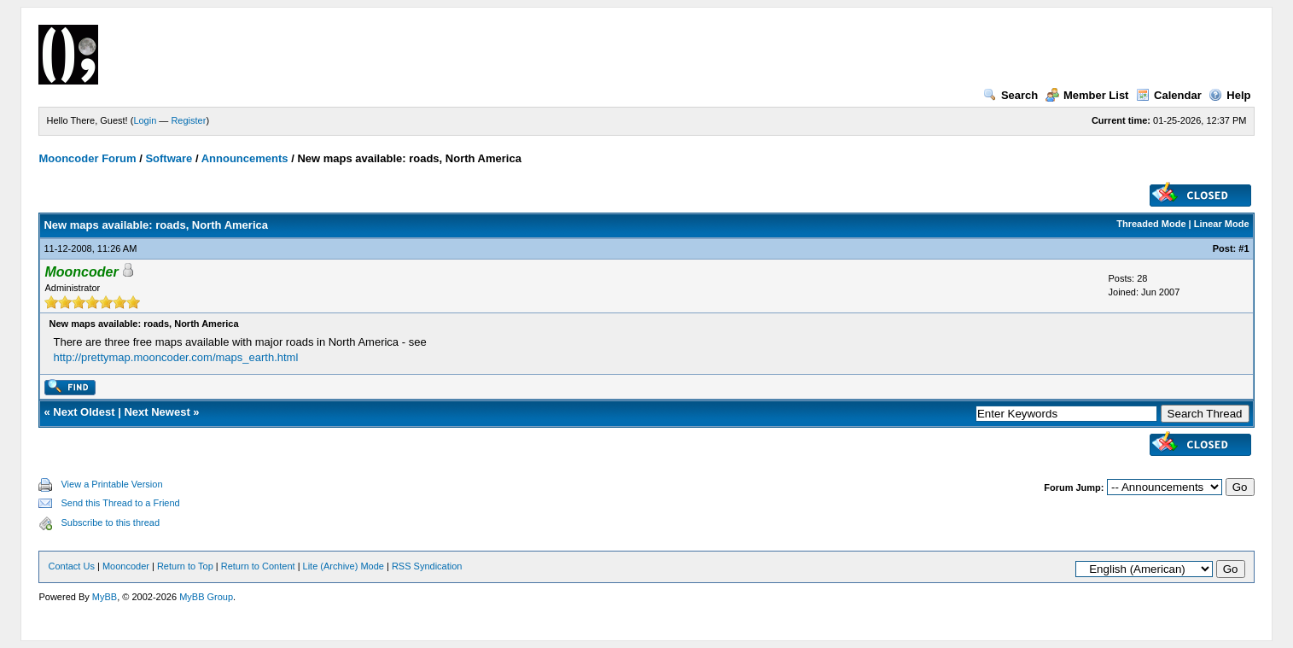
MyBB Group (206, 597)
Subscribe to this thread (110, 522)
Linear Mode (1221, 224)
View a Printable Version (111, 484)
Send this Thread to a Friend (120, 503)
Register (188, 120)
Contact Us (71, 566)
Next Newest (156, 412)
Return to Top (185, 566)
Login (144, 120)
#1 (1243, 248)
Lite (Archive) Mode (343, 566)
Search (1010, 95)
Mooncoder (125, 566)
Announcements (244, 158)
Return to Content (258, 566)
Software (168, 158)
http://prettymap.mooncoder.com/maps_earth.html (175, 357)
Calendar (1169, 95)
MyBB (104, 597)
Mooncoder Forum (87, 158)
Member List (1087, 95)
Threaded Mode (1150, 224)
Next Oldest (83, 412)
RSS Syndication (427, 566)
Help (1229, 95)
